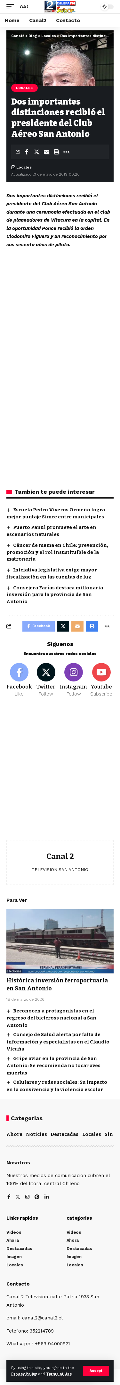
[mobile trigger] (11, 7)
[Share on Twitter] (36, 152)
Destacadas (64, 1134)
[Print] (56, 152)
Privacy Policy (24, 1374)
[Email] (46, 152)
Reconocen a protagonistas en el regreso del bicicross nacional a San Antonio (51, 1018)
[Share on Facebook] (26, 152)
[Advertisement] (60, 773)
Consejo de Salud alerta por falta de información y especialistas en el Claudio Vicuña (57, 1042)
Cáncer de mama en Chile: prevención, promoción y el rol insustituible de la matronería (57, 552)
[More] (66, 152)
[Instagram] (73, 680)
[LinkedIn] (47, 1197)
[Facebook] (19, 680)
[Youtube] (101, 680)
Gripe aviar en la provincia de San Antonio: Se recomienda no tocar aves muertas (53, 1066)
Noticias (36, 1134)
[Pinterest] (37, 1197)
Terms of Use (59, 1374)
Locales (24, 88)
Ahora (14, 1134)
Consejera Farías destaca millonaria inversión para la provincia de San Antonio (54, 595)
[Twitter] (46, 680)
